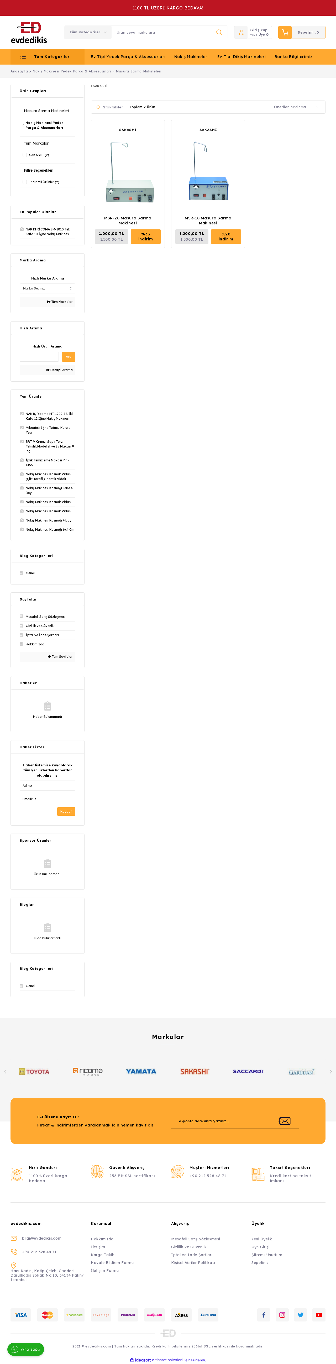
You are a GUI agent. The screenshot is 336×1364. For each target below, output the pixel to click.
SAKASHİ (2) (39, 155)
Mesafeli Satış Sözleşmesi (195, 1239)
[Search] (170, 32)
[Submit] (284, 1121)
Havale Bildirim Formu (112, 1262)
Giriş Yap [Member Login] (259, 30)
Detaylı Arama (59, 370)
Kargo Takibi (103, 1254)
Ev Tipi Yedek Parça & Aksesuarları (128, 56)
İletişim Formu (105, 1270)
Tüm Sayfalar (60, 657)
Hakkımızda (102, 1239)
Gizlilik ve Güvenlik (189, 1247)
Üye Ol (264, 34)
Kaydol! (66, 811)
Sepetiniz (260, 1262)
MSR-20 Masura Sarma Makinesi (127, 220)
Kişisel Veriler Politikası (193, 1262)
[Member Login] (241, 32)
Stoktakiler (113, 107)
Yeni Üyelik (261, 1239)
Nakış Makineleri (191, 56)
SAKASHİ (128, 130)
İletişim (98, 1247)
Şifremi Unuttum (266, 1254)
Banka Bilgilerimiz (294, 56)
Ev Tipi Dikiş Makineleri (241, 56)
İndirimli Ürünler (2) (44, 182)
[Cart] (302, 32)
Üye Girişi (260, 1247)
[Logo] (29, 32)
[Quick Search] (39, 357)
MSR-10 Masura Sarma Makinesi (208, 220)
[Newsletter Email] (235, 1121)
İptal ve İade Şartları (191, 1254)
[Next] (331, 1071)
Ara (68, 357)
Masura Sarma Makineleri (138, 71)
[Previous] (5, 1071)
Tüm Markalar (60, 302)
